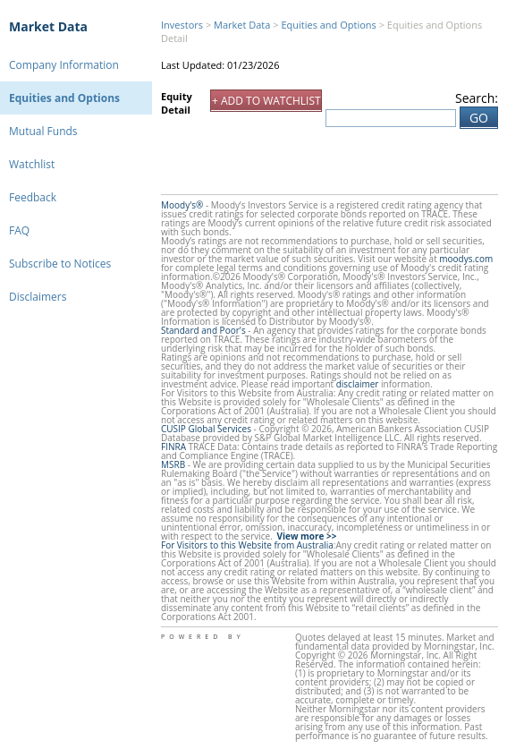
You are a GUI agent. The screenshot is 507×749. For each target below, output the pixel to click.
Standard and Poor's (203, 330)
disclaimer (357, 384)
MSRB (173, 464)
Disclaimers (37, 296)
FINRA (173, 446)
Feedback (32, 197)
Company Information (64, 64)
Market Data (48, 26)
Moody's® (182, 205)
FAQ (19, 230)
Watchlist (32, 164)
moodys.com (466, 258)
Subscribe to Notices (60, 263)
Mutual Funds (43, 131)
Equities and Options (64, 98)
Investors (182, 24)
